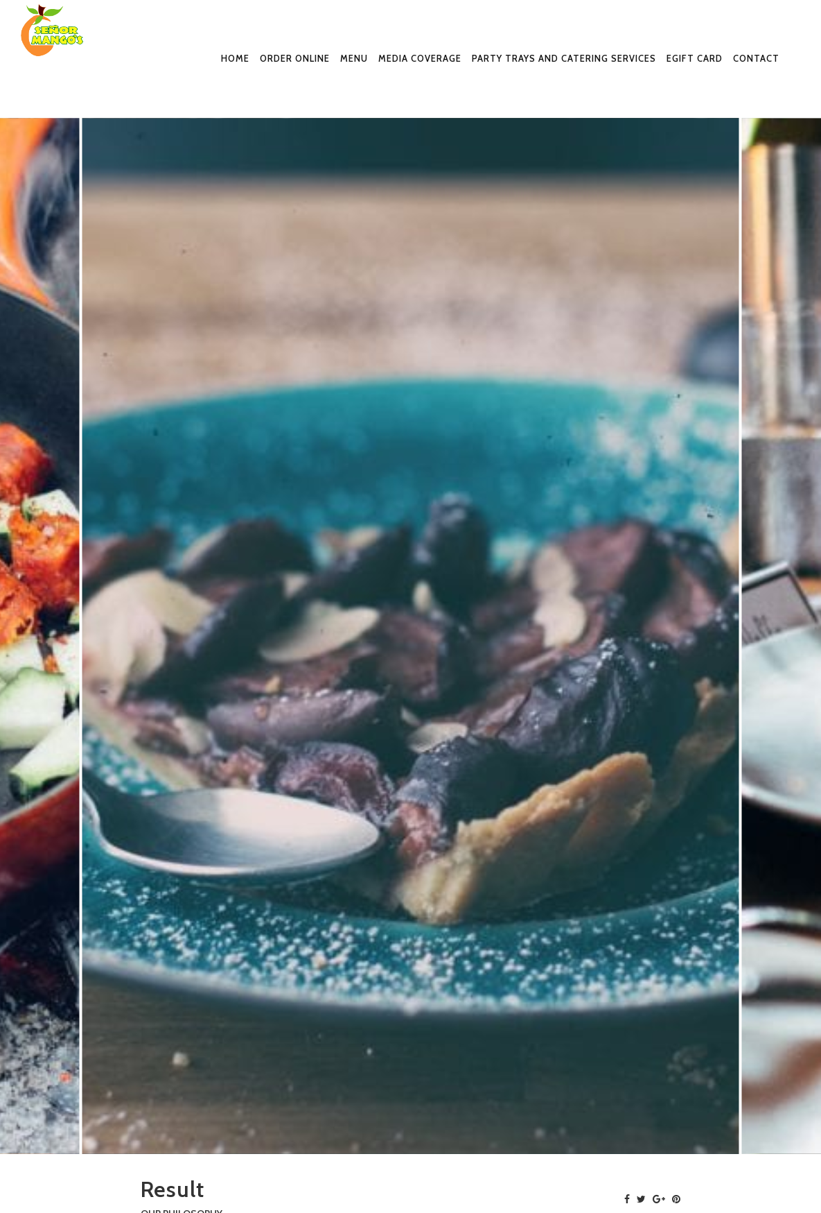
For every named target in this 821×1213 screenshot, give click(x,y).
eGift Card (694, 58)
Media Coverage (419, 58)
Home (235, 58)
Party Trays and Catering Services (564, 58)
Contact (756, 58)
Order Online (295, 58)
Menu (354, 58)
